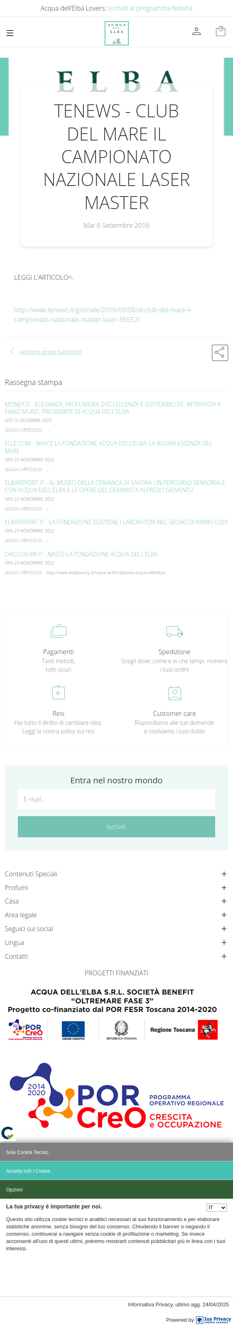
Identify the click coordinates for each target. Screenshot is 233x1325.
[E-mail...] (116, 799)
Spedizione (174, 651)
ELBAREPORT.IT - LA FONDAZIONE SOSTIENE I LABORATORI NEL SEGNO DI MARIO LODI (116, 522)
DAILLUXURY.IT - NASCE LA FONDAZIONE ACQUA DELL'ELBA (81, 554)
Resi (58, 713)
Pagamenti (58, 651)
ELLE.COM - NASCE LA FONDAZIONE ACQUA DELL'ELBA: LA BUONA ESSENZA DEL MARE (108, 446)
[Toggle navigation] (10, 33)
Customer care (174, 713)
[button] (220, 353)
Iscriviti (116, 826)
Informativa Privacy (150, 1304)
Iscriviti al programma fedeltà (150, 8)
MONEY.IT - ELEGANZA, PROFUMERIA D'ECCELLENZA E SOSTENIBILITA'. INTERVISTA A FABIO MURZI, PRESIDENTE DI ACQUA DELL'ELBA (113, 407)
